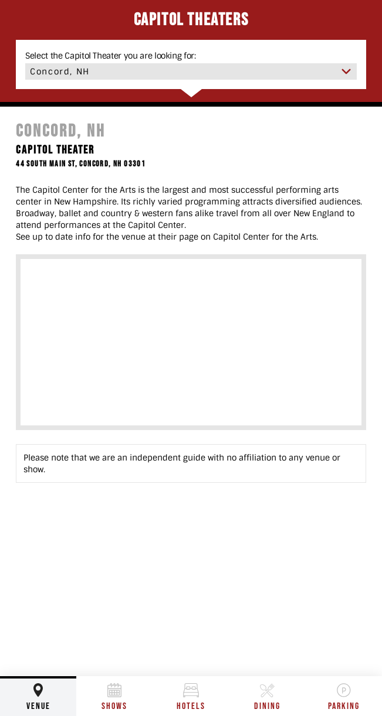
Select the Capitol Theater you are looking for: (110, 55)
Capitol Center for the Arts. (265, 236)
